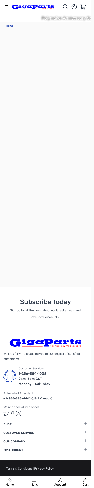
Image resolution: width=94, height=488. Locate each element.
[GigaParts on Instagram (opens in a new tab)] (18, 413)
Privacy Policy (44, 468)
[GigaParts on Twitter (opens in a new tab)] (6, 413)
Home (10, 482)
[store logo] (35, 6)
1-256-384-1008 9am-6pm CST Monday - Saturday (34, 379)
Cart (85, 482)
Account (60, 482)
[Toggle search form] (65, 7)
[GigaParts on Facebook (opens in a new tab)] (12, 413)
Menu (34, 482)
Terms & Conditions (19, 468)
